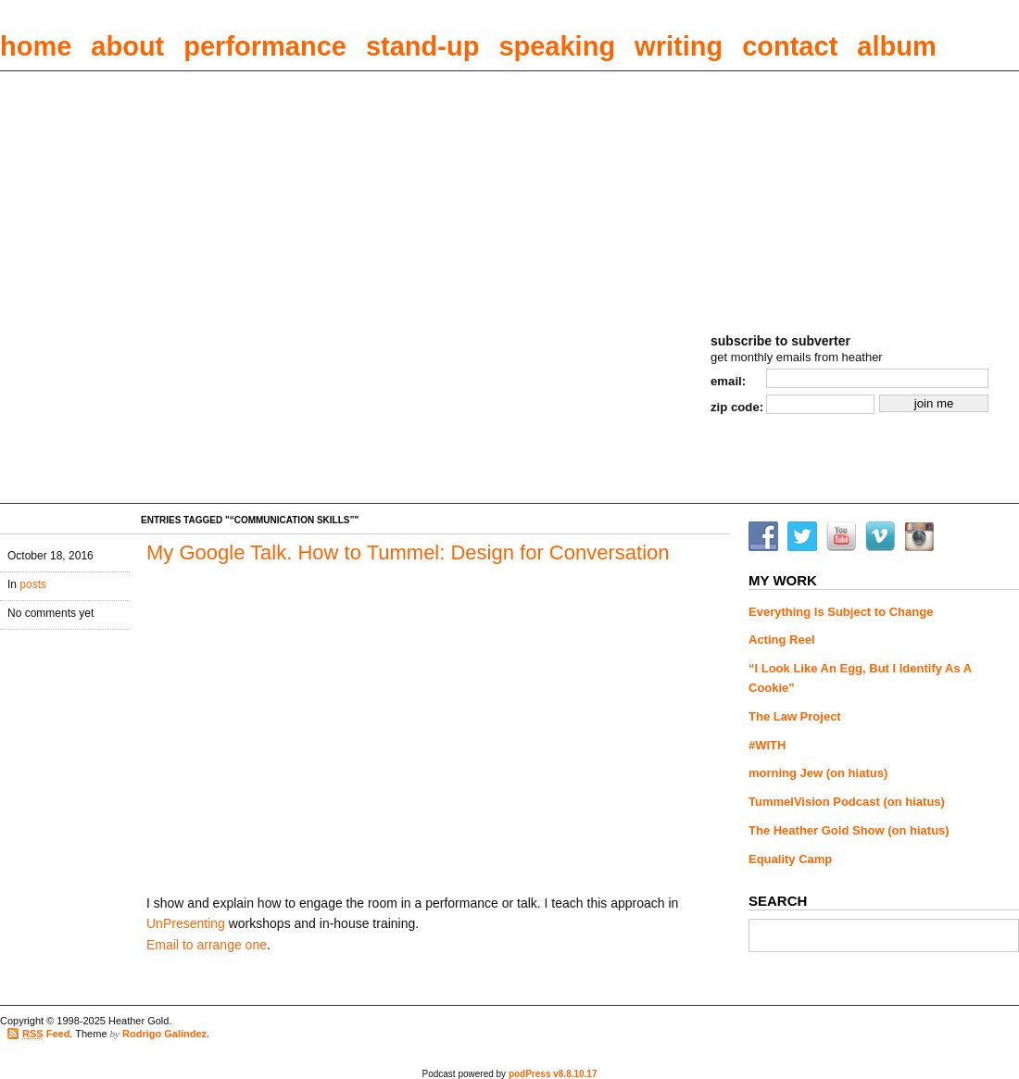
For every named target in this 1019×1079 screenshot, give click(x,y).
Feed (45, 1034)
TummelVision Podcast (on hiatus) (847, 802)
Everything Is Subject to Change (841, 612)
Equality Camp (790, 859)
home (35, 46)
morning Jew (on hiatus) (818, 773)
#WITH (767, 745)
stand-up (422, 46)
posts (32, 584)
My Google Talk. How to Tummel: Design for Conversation (408, 552)
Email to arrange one (206, 944)
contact (789, 46)
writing (679, 46)
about (127, 46)
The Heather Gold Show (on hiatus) (849, 830)
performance (264, 46)
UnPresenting (185, 923)
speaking (556, 46)
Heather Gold (813, 118)
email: (728, 381)
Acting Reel (782, 639)
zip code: (737, 407)
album (896, 46)
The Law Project (795, 716)
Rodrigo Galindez (164, 1033)
